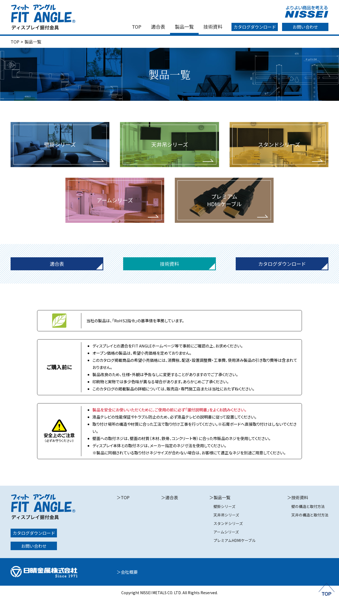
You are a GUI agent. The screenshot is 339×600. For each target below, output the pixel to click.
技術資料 (212, 26)
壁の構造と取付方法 (308, 506)
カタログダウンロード (255, 27)
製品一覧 (184, 26)
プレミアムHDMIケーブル (234, 540)
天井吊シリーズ (226, 515)
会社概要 (129, 572)
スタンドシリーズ (228, 523)
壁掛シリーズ (224, 506)
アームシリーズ (226, 531)
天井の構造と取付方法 (309, 515)
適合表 (158, 26)
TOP (136, 26)
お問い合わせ (305, 27)
